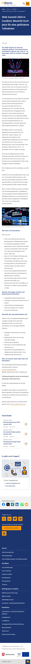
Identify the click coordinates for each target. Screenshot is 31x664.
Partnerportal (6, 581)
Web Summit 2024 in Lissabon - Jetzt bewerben (13, 11)
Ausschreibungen (7, 567)
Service (8, 9)
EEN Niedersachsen (8, 600)
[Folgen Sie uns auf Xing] (4, 518)
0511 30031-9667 (10, 486)
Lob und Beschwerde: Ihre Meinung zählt (14, 559)
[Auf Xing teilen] (12, 504)
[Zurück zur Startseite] (9, 5)
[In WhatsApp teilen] (22, 504)
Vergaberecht (6, 617)
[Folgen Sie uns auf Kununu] (20, 518)
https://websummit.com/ (18, 404)
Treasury (4, 584)
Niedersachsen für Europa (10, 593)
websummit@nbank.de (9, 370)
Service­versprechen (8, 552)
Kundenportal (6, 578)
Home (3, 9)
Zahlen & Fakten (7, 574)
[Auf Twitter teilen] (8, 504)
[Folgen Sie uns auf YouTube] (15, 518)
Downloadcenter (7, 556)
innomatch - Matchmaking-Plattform (13, 603)
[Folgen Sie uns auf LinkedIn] (9, 518)
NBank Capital (6, 596)
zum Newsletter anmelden (11, 528)
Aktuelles (14, 9)
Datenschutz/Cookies (8, 634)
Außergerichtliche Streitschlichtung (13, 624)
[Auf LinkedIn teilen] (17, 504)
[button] (28, 4)
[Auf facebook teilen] (3, 504)
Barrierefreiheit (6, 628)
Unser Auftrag (6, 571)
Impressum (5, 631)
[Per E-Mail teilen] (26, 504)
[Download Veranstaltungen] (15, 424)
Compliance (5, 621)
